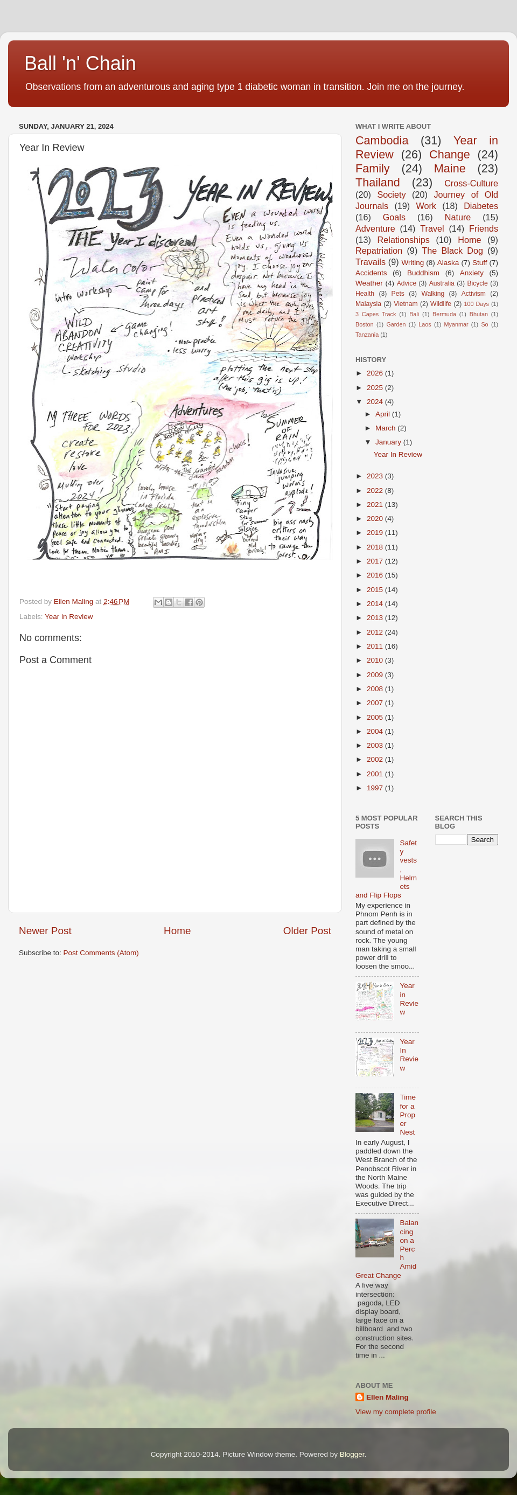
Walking (432, 293)
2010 (376, 660)
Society (391, 194)
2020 (376, 518)
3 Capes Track (375, 314)
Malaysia (368, 304)
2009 (376, 675)
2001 (376, 774)
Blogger (352, 1454)
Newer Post (45, 930)
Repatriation (378, 250)
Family (372, 168)
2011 (376, 646)
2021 (376, 504)
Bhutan (479, 314)
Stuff (479, 263)
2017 (376, 561)
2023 (376, 476)
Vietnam (405, 304)
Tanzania (367, 334)
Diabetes (481, 206)
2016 (376, 575)
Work (426, 206)
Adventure (375, 228)
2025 (376, 388)
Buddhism (423, 273)
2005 (376, 717)
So (484, 324)
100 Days (477, 304)
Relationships (404, 240)
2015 (376, 590)
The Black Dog (452, 250)
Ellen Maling (387, 1397)
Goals (394, 217)
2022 (376, 490)
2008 (376, 689)
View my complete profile (395, 1412)
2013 (376, 618)
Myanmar (456, 324)
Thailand (377, 182)
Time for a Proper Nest (408, 1114)
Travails (370, 262)
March (386, 428)
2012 (376, 632)
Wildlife (440, 304)
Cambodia (381, 140)
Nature (458, 217)
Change (449, 154)
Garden (396, 324)
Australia (442, 283)
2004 (376, 731)
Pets (398, 293)
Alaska (448, 263)
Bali (414, 314)
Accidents (371, 273)
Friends (483, 228)
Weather (369, 283)
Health (364, 293)
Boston (364, 324)
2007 (376, 703)
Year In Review (398, 454)
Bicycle (477, 283)
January (389, 442)
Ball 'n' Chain (80, 63)
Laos (424, 324)
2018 (376, 547)
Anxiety (472, 273)
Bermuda (444, 314)
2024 (376, 402)
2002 (376, 759)
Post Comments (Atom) (101, 953)
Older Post (307, 930)
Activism (474, 293)
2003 (376, 745)
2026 (376, 373)
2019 (376, 533)
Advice (406, 283)
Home (177, 930)
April (383, 414)
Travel (432, 228)
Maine (450, 168)
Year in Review (69, 617)
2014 (376, 604)
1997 (376, 788)
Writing (412, 263)
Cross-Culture (471, 183)
